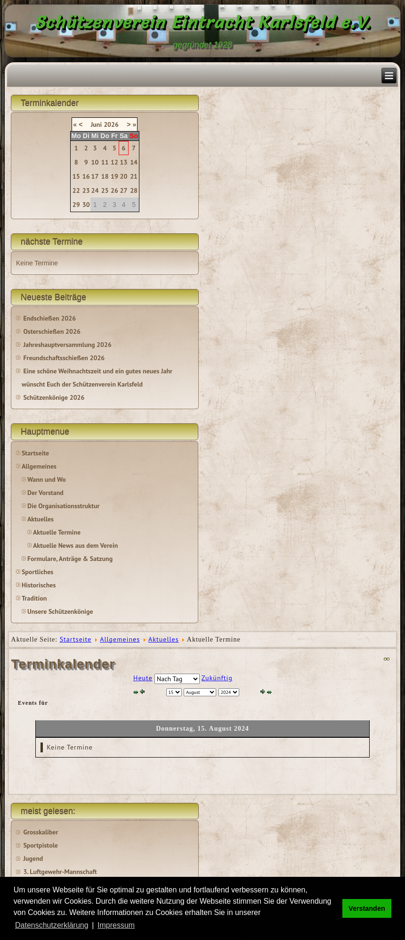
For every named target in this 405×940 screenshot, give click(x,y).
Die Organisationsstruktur (63, 506)
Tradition (34, 598)
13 (124, 162)
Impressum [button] (116, 925)
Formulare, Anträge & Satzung (70, 558)
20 (124, 176)
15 (76, 176)
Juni (96, 124)
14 (134, 162)
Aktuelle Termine (57, 532)
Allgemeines (39, 466)
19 (114, 176)
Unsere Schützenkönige (60, 611)
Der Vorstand (45, 492)
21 (134, 176)
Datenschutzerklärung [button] (52, 925)
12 (114, 162)
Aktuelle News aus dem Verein (75, 545)
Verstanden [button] (366, 908)
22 (76, 190)
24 (95, 190)
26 (114, 190)
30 (86, 204)
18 (105, 176)
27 (124, 190)
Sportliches (37, 572)
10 (95, 162)
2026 (111, 124)
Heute (143, 678)
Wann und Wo (46, 479)
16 (86, 176)
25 (105, 190)
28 (134, 190)
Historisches (39, 585)
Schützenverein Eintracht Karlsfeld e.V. (203, 22)
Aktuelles (40, 519)
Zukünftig (217, 678)
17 (95, 176)
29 (76, 204)
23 (86, 190)
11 (105, 162)
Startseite (35, 453)
